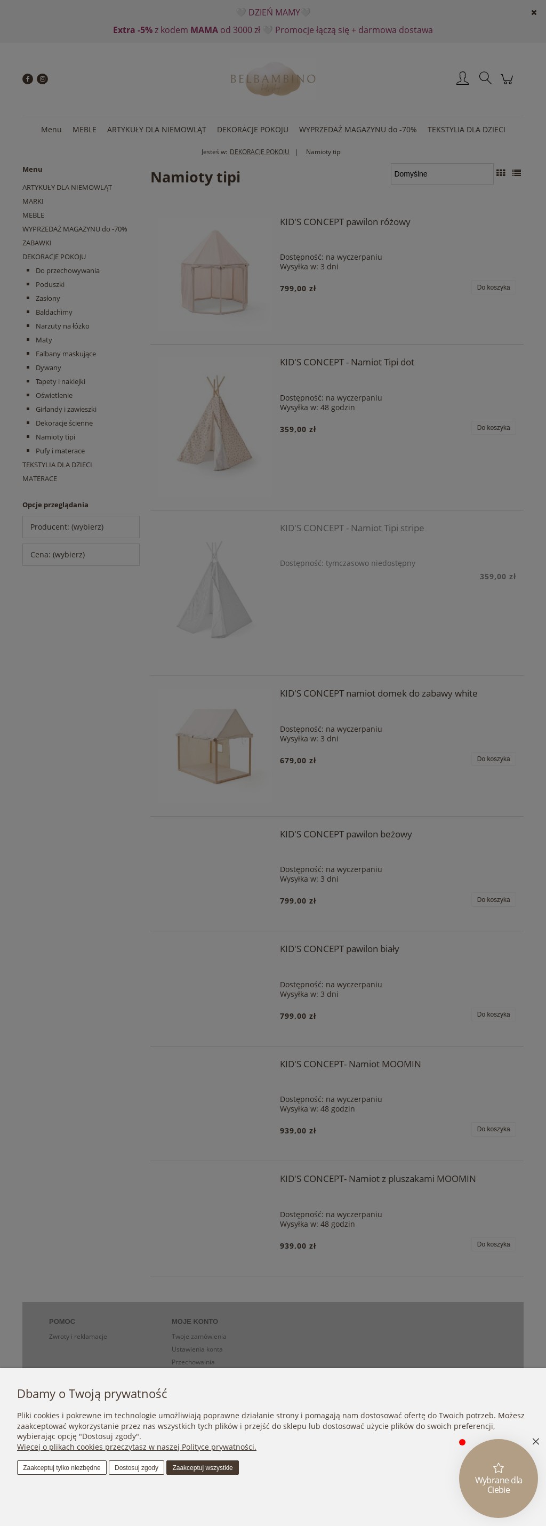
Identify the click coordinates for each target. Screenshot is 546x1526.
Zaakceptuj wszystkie (202, 1468)
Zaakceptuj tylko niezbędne (61, 1468)
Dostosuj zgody (136, 1468)
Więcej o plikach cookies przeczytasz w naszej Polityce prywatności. (136, 1447)
